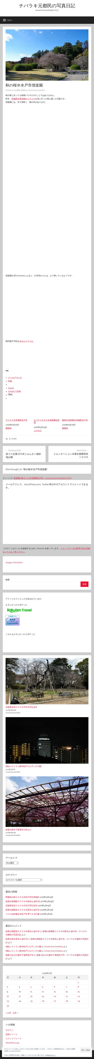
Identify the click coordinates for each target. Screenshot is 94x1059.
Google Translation (14, 562)
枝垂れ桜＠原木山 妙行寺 (17, 939)
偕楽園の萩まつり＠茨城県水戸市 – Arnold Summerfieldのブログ (42, 478)
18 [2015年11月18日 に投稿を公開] (31, 996)
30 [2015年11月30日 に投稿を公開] (8, 1006)
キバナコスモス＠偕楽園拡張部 (47, 413)
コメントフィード (13, 1038)
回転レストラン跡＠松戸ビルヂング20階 (23, 766)
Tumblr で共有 (14, 391)
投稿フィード (11, 1034)
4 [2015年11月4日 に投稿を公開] (30, 987)
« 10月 (8, 1013)
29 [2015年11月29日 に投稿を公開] (79, 1001)
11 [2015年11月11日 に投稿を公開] (31, 991)
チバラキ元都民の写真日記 (47, 5)
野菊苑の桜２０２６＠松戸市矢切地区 (22, 897)
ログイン (9, 1030)
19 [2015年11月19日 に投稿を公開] (43, 996)
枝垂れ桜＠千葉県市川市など (18, 830)
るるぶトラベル (26, 341)
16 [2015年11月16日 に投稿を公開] (8, 996)
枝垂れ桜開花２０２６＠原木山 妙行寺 (23, 910)
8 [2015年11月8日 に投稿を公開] (78, 987)
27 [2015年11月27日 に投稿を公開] (55, 1001)
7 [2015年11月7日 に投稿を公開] (66, 987)
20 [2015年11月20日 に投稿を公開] (55, 996)
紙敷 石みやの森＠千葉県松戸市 (20, 955)
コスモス (38, 431)
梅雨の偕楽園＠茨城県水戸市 (75, 412)
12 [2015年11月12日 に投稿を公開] (43, 991)
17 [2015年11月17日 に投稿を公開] (20, 996)
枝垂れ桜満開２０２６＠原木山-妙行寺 (23, 901)
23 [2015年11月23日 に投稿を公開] (8, 1001)
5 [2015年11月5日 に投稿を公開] (42, 987)
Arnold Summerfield (36, 90)
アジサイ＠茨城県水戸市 (19, 412)
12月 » (15, 1013)
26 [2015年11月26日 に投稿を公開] (43, 1001)
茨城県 (14, 439)
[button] (85, 1050)
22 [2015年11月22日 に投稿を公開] (79, 996)
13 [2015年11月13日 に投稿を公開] (55, 991)
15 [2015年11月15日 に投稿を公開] (79, 991)
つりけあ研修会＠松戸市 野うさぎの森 (23, 914)
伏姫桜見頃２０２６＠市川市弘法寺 (21, 707)
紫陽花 (8, 428)
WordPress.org (12, 1043)
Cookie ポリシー (50, 1055)
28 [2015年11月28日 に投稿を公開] (67, 1001)
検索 (8, 579)
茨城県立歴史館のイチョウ (23, 99)
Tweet (11, 388)
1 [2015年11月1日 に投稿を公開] (78, 982)
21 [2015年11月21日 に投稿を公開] (67, 996)
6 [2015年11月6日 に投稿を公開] (54, 987)
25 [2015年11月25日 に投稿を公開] (31, 1001)
